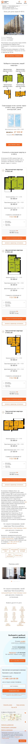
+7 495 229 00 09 (14, 542)
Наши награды (20, 705)
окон (25, 502)
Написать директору (7, 725)
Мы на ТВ (14, 707)
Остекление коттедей (22, 550)
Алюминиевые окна (14, 550)
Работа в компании (7, 730)
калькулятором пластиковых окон (14, 528)
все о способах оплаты (17, 660)
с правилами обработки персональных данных (16, 695)
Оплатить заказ (7, 705)
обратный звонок (12, 543)
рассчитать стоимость (14, 56)
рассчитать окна (14, 144)
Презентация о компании (8, 727)
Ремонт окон (18, 555)
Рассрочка (12, 653)
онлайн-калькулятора (7, 538)
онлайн (22, 641)
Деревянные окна (5, 550)
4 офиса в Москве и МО (8, 712)
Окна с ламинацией (10, 555)
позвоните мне (14, 691)
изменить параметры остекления (14, 243)
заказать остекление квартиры (14, 238)
